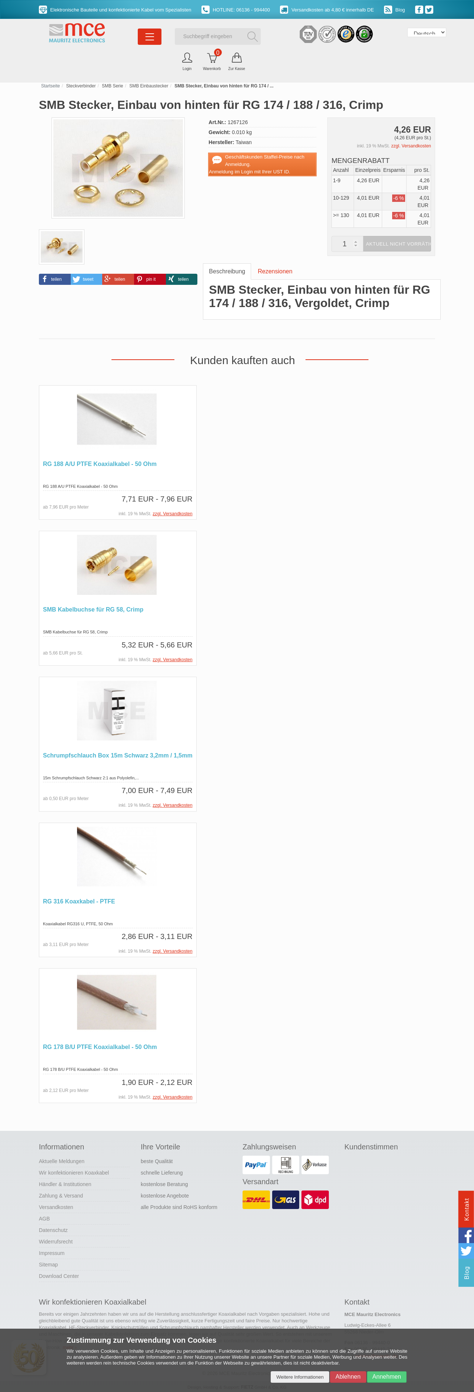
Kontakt (467, 1209)
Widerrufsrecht (56, 1240)
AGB (44, 1218)
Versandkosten (56, 1206)
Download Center (59, 1275)
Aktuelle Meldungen (61, 1160)
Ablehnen (348, 1376)
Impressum (51, 1252)
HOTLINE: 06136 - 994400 (235, 10)
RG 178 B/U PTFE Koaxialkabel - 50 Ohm (100, 1046)
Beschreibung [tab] (227, 271)
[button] (55, 279)
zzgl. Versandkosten (411, 146)
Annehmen (387, 1376)
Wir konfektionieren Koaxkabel (74, 1172)
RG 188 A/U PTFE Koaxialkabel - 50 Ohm (100, 464)
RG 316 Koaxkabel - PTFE (79, 901)
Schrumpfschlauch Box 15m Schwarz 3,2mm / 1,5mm (118, 755)
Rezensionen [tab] (275, 271)
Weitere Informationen (300, 1377)
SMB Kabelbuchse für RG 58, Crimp (93, 609)
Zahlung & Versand (61, 1195)
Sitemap (48, 1263)
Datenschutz (53, 1229)
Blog (394, 10)
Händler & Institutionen (65, 1183)
